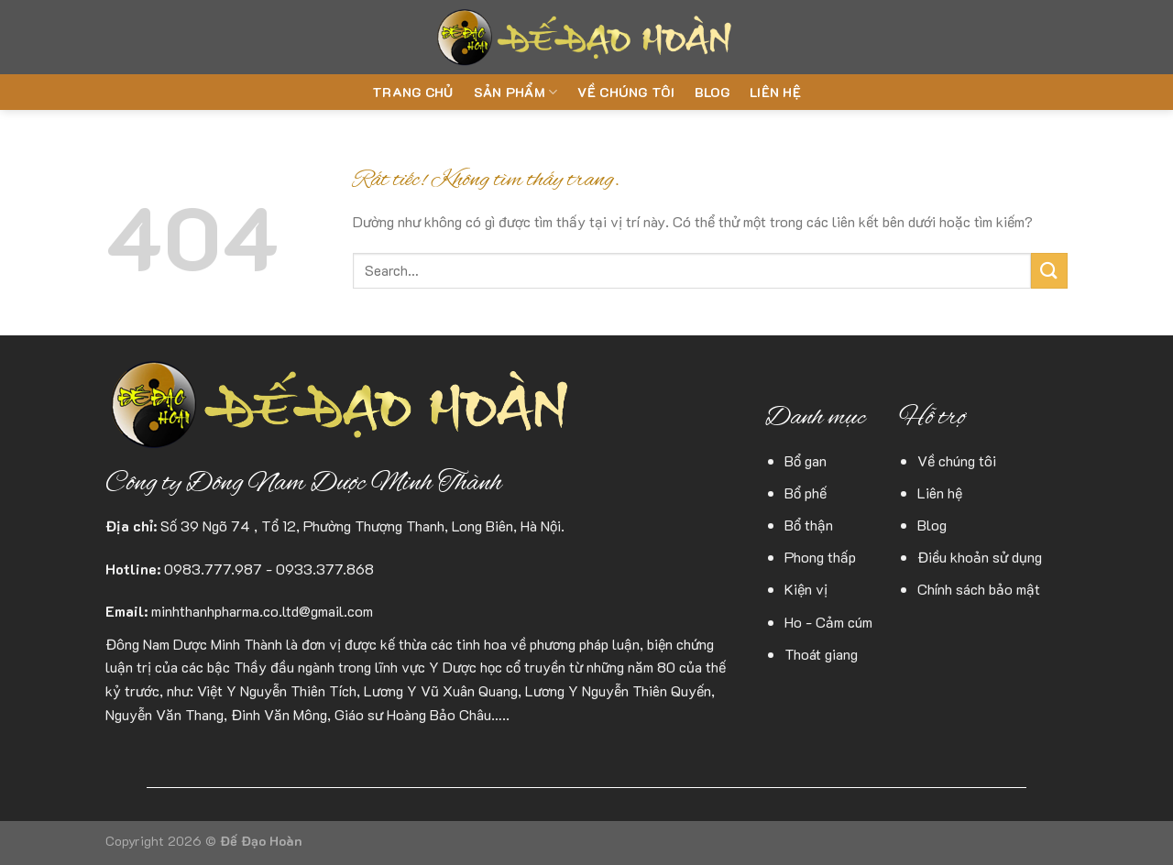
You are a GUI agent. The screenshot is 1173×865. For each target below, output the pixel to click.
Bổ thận (808, 524)
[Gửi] (1049, 271)
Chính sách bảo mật (978, 588)
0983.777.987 (213, 568)
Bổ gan (805, 460)
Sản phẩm (516, 92)
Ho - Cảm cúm (828, 621)
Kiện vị (806, 588)
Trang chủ (413, 92)
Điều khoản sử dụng (979, 556)
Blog (712, 92)
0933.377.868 (325, 568)
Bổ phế (805, 492)
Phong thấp (820, 556)
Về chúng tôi (625, 92)
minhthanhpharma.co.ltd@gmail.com (262, 610)
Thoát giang (821, 653)
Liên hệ (775, 92)
